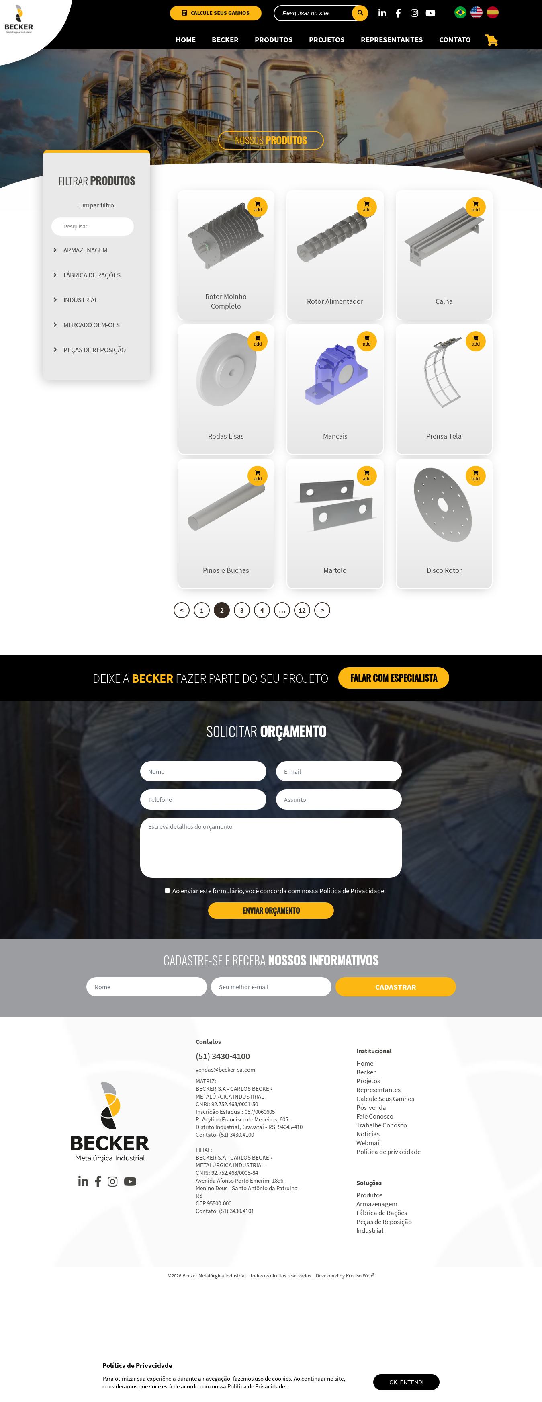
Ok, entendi (406, 1382)
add (257, 214)
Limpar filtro (96, 212)
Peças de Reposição (94, 357)
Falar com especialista (393, 793)
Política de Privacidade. (256, 1386)
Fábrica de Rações (92, 282)
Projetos (327, 46)
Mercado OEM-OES (91, 332)
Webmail (368, 1258)
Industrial (80, 307)
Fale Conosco (374, 1231)
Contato (455, 46)
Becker (225, 46)
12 (302, 725)
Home (186, 46)
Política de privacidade (388, 1267)
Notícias (368, 1249)
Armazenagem (85, 257)
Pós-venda (371, 1222)
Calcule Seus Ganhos (221, 20)
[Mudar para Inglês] (476, 19)
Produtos (274, 46)
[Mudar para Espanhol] (493, 19)
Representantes (392, 46)
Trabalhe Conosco (381, 1240)
